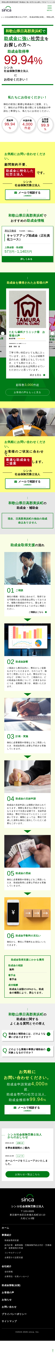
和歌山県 (50, 17)
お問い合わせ (9, 1321)
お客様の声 (8, 1307)
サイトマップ (9, 1335)
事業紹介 (6, 1249)
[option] (27, 338)
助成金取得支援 (12, 1255)
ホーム (5, 1242)
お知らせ (7, 1314)
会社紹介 (6, 1280)
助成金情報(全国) (37, 17)
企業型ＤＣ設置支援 (14, 1272)
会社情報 (9, 1286)
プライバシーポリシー (14, 1328)
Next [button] (52, 338)
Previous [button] (2, 338)
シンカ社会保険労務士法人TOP (14, 17)
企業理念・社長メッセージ (17, 1291)
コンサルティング (13, 1267)
